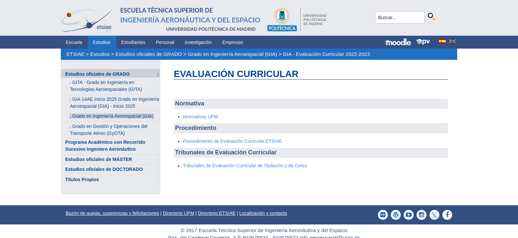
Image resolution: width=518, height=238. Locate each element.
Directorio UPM (178, 213)
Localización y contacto (263, 213)
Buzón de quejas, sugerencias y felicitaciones (112, 213)
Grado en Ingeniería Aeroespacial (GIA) (232, 54)
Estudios (102, 42)
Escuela (74, 42)
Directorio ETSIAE (217, 213)
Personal (165, 42)
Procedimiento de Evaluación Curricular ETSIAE (232, 141)
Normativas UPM (200, 116)
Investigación (198, 42)
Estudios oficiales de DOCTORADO (104, 169)
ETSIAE (75, 54)
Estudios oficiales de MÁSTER (98, 159)
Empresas (232, 42)
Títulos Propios (82, 179)
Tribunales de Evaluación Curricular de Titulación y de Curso (245, 165)
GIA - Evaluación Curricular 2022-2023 (326, 54)
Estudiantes (133, 42)
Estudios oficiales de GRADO (149, 54)
